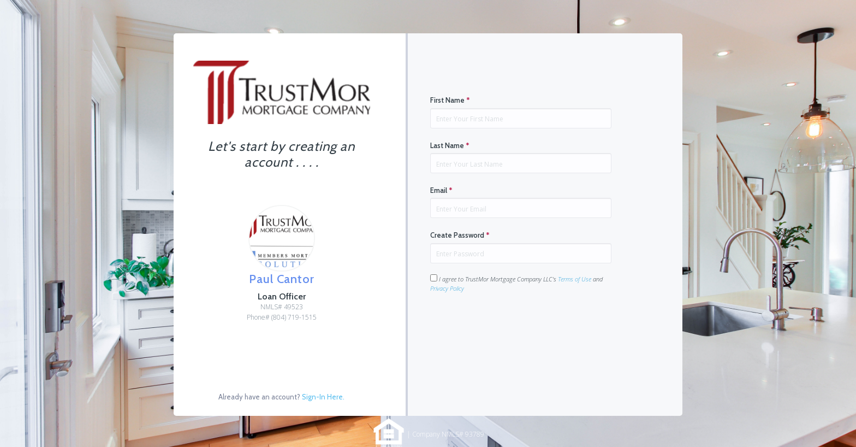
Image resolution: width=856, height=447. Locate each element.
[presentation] (513, 327)
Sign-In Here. (323, 396)
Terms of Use (574, 279)
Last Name (449, 145)
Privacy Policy (447, 288)
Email (441, 190)
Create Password (460, 235)
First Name (450, 100)
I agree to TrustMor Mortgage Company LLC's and (516, 283)
